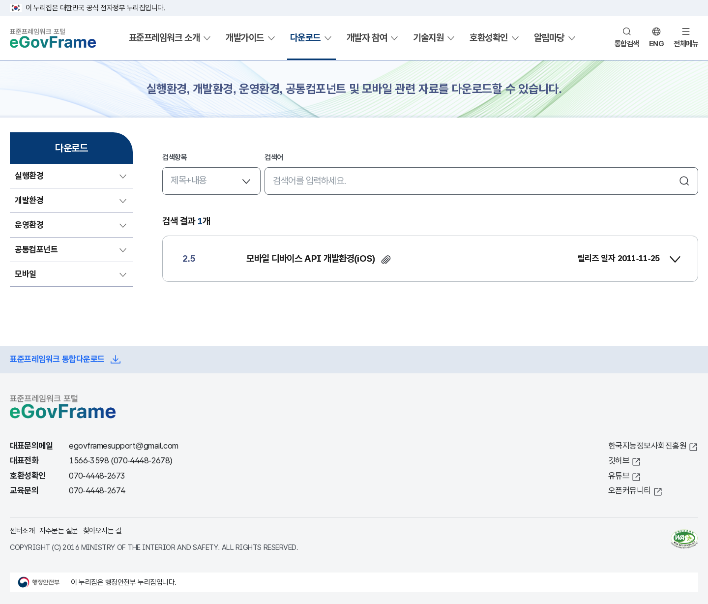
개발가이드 (245, 37)
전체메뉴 (686, 43)
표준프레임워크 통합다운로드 (57, 359)
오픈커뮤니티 (629, 490)
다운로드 (305, 37)
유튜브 (619, 476)
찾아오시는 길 (102, 530)
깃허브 (619, 460)
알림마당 (549, 37)
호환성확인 (489, 37)
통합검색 (627, 43)
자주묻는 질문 (58, 530)
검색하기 (684, 181)
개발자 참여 (367, 37)
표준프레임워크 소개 (164, 37)
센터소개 (22, 530)
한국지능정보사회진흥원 (647, 446)
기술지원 (428, 37)
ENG (656, 43)
